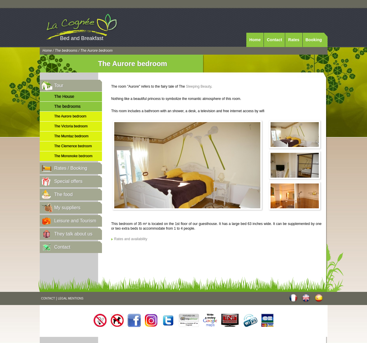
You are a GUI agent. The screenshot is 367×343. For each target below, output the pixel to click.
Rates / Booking (70, 168)
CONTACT (48, 298)
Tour (58, 85)
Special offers (68, 181)
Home (255, 39)
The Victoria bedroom (71, 126)
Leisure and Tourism (75, 220)
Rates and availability (130, 239)
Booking (314, 39)
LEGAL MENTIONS (70, 298)
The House (64, 96)
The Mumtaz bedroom (71, 136)
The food (63, 194)
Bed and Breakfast (81, 38)
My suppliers (67, 207)
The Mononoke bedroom (73, 156)
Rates (293, 39)
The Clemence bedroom (73, 146)
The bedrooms (66, 50)
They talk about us (73, 233)
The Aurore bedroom (70, 116)
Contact (274, 39)
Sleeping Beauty (198, 86)
